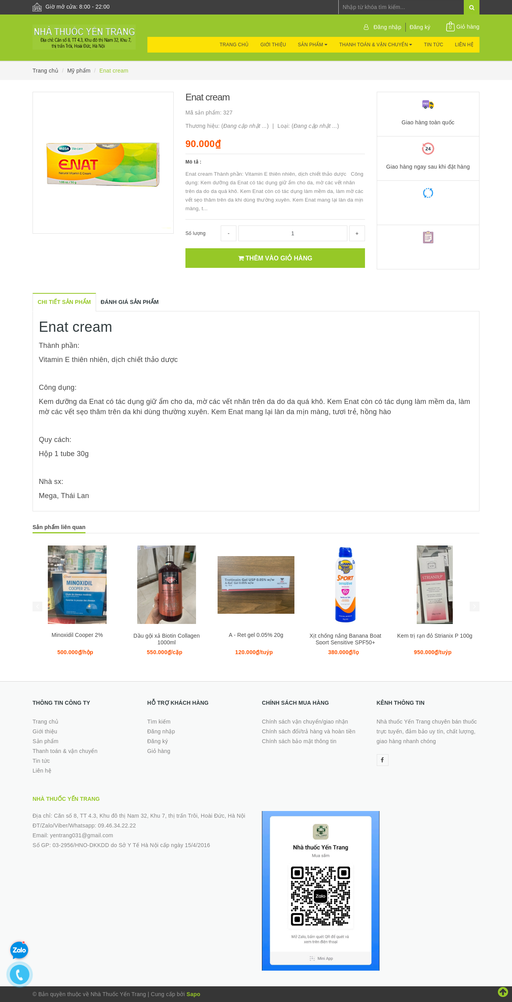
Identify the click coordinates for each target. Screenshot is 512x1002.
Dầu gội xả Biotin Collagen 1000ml (166, 639)
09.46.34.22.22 (117, 825)
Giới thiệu (273, 44)
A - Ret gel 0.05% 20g (256, 635)
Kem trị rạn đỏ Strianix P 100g (434, 636)
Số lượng (195, 233)
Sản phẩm (312, 44)
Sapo (193, 994)
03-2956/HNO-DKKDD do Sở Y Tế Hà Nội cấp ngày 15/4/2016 (131, 845)
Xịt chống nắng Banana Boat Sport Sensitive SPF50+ (345, 639)
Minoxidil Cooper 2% (77, 635)
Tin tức (433, 44)
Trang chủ (234, 44)
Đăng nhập (387, 27)
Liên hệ (464, 44)
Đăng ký (420, 27)
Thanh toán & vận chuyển (375, 44)
